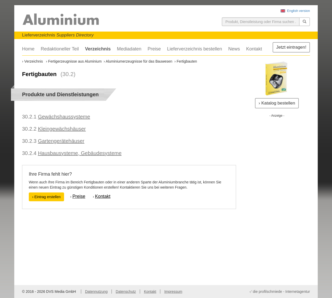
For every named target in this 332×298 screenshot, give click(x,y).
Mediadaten (129, 48)
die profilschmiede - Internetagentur (281, 291)
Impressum (173, 291)
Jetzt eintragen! (291, 47)
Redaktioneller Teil (60, 48)
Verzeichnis (98, 48)
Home (28, 48)
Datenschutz (126, 291)
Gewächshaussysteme (64, 117)
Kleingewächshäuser (62, 129)
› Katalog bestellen (277, 103)
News (234, 48)
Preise (154, 48)
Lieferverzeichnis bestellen (194, 48)
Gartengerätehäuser (61, 141)
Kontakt (254, 48)
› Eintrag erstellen (46, 197)
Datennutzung (96, 291)
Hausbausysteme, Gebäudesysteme (79, 153)
